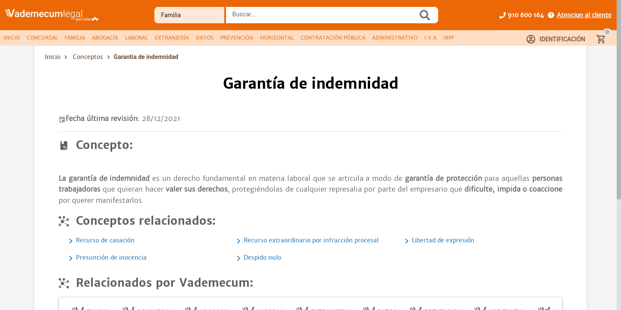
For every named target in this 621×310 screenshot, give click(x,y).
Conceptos (88, 57)
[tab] (11, 38)
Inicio (52, 57)
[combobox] (323, 17)
